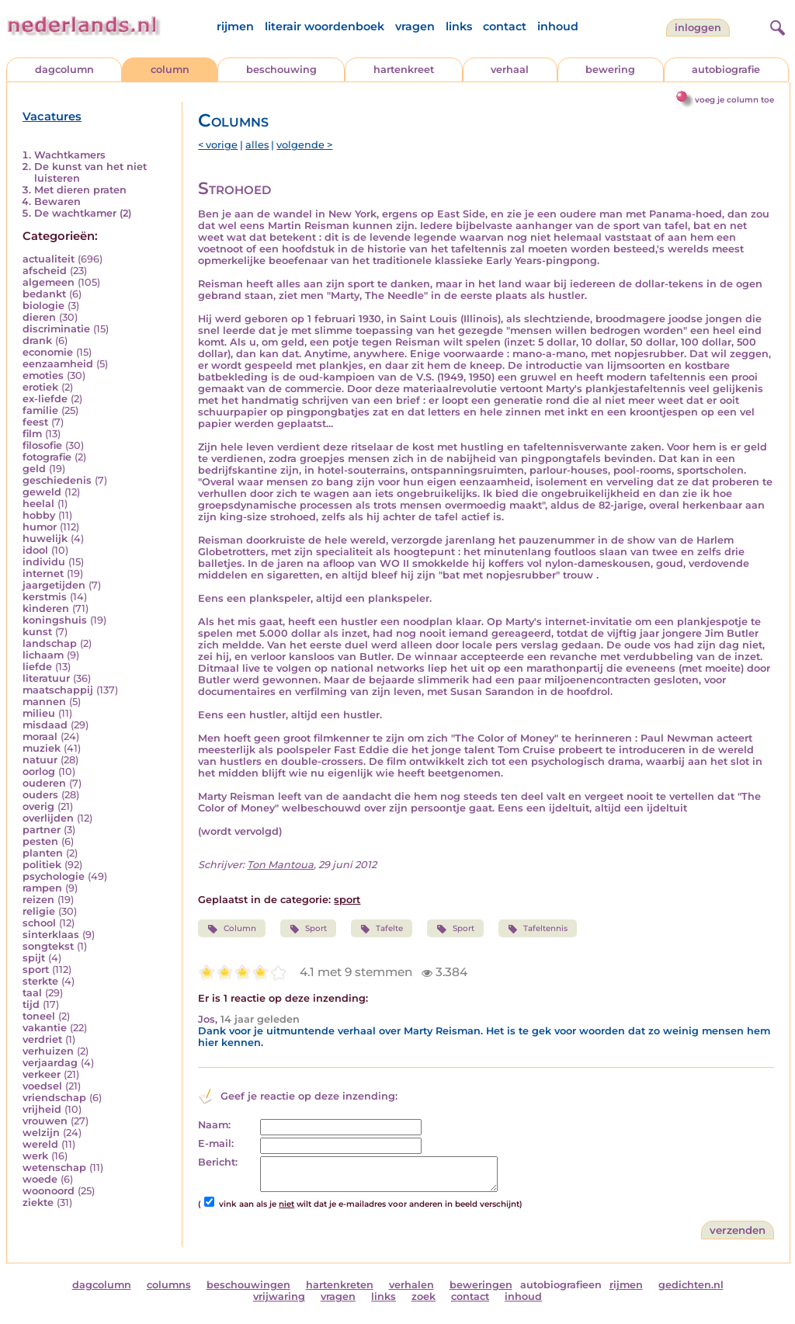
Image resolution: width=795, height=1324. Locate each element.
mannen (44, 701)
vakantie (45, 1028)
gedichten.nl (691, 1285)
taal (32, 993)
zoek (423, 1296)
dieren (39, 317)
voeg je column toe (734, 100)
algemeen (49, 282)
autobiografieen (561, 1285)
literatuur (46, 678)
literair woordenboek (324, 26)
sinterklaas (51, 934)
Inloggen (698, 27)
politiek (42, 865)
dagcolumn (64, 69)
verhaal (510, 69)
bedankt (44, 294)
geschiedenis (57, 480)
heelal (38, 503)
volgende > (304, 145)
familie (40, 410)
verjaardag (50, 1063)
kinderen (46, 608)
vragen (415, 26)
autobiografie (726, 69)
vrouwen (45, 1121)
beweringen (481, 1285)
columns (169, 1285)
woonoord (49, 1191)
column (170, 69)
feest (35, 422)
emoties (43, 375)
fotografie (47, 457)
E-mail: (216, 1143)
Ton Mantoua (280, 865)
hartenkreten (339, 1285)
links (459, 26)
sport (36, 969)
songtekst (48, 946)
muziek (42, 748)
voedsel (42, 1086)
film (32, 434)
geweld (42, 492)
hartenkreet (403, 69)
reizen (38, 899)
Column (231, 928)
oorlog (39, 771)
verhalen (411, 1285)
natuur (40, 760)
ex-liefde (45, 399)
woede (40, 1179)
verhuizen (48, 1051)
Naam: (214, 1125)
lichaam (43, 655)
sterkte (40, 981)
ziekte (38, 1202)
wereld (40, 1144)
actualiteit (49, 259)
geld (34, 468)
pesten (40, 841)
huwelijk (45, 538)
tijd (31, 1004)
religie (39, 911)
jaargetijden (54, 585)
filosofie (42, 445)
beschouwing (281, 69)
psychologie (54, 876)
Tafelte (381, 928)
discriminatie (56, 329)
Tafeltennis (538, 928)
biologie (43, 305)
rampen (42, 888)
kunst (37, 632)
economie (48, 352)
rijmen (235, 26)
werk (35, 1156)
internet (43, 573)
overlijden (48, 818)
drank (37, 340)
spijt (34, 958)
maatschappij (58, 690)
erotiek (40, 387)
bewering (610, 69)
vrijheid (42, 1109)
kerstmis (45, 597)
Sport (308, 928)
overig (38, 806)
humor (40, 527)
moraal (40, 736)
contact (504, 26)
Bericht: (218, 1162)
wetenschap (54, 1167)
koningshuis (55, 620)
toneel (39, 1016)
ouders (40, 795)
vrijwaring (279, 1296)
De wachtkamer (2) (82, 213)
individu (44, 562)
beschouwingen (248, 1285)
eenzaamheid (58, 364)
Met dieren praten (80, 190)
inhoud (557, 26)
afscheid (45, 270)
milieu (39, 713)
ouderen (44, 783)
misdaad (45, 725)
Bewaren (57, 201)
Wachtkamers (70, 155)
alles (257, 145)
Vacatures (52, 116)
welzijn (41, 1132)
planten (43, 853)
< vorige (218, 145)
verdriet (42, 1039)
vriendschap (54, 1097)
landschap (50, 643)
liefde (37, 666)
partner (42, 830)
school (39, 923)
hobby (39, 515)
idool (35, 550)
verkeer (42, 1074)
